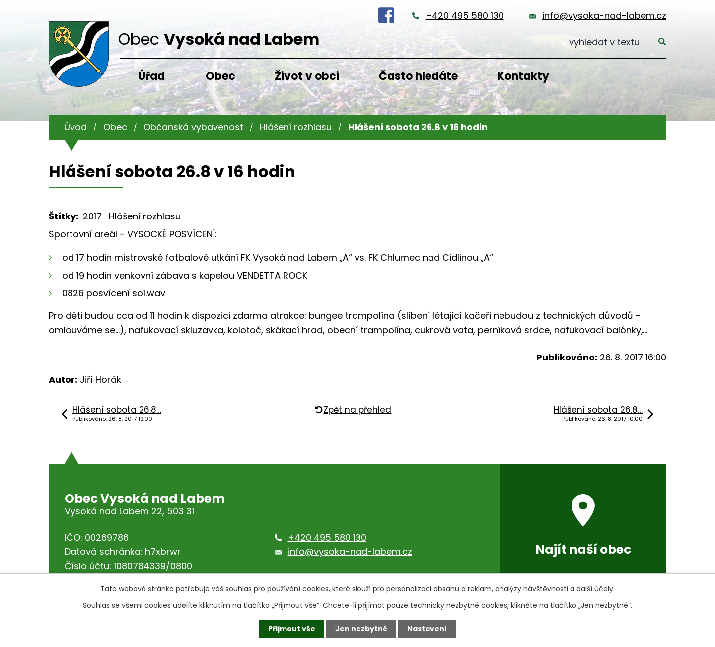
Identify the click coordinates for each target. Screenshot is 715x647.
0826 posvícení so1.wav (113, 293)
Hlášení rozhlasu (296, 127)
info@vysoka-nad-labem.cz (604, 15)
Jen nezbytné (361, 629)
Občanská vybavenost (193, 127)
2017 (92, 216)
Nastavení (427, 629)
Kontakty (523, 76)
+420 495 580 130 (465, 15)
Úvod (75, 127)
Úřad (151, 76)
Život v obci (307, 76)
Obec (220, 76)
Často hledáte (418, 76)
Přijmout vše (291, 629)
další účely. (595, 589)
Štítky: (63, 216)
